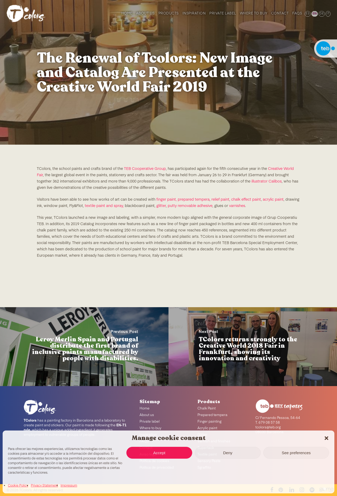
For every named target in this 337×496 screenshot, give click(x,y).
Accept (159, 453)
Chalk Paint (206, 408)
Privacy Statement (44, 485)
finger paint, (166, 199)
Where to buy (150, 428)
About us (147, 415)
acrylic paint (273, 199)
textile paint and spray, (104, 206)
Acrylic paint (207, 428)
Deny (227, 453)
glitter (161, 206)
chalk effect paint (246, 199)
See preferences (296, 453)
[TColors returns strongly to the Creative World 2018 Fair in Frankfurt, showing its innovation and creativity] (252, 346)
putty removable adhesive (190, 206)
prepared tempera (194, 199)
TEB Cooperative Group (145, 169)
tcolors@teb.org (268, 427)
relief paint (220, 199)
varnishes (237, 206)
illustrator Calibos (266, 181)
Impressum (69, 485)
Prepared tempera (212, 415)
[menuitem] (307, 13)
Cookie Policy (18, 485)
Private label (150, 421)
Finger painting (209, 421)
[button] (326, 438)
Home (145, 408)
